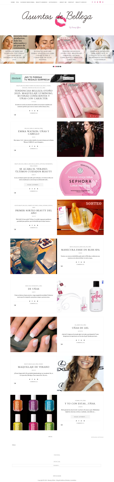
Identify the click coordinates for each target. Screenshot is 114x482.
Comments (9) (33, 227)
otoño (49, 85)
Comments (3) (33, 303)
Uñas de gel (80, 328)
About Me (63, 2)
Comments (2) (33, 191)
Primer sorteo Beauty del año (33, 211)
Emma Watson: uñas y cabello (33, 132)
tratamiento (48, 164)
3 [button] (57, 66)
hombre (77, 400)
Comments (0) (33, 113)
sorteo (50, 205)
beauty (18, 85)
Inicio (50, 436)
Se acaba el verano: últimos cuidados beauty (33, 170)
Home (13, 2)
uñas (43, 87)
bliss (77, 246)
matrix (37, 164)
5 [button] (60, 66)
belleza (23, 85)
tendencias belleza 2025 (35, 87)
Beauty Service (81, 2)
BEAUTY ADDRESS (41, 2)
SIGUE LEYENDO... (33, 184)
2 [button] (55, 66)
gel (76, 325)
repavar (45, 205)
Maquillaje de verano (33, 367)
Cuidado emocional (27, 2)
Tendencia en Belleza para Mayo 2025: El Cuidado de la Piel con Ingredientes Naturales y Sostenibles (100, 55)
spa (87, 246)
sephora (42, 164)
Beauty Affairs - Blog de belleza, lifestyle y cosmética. (62, 480)
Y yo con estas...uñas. (80, 403)
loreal (40, 205)
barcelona (73, 246)
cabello (31, 128)
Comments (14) (80, 342)
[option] (14, 49)
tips (81, 400)
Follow (14, 445)
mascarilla (32, 164)
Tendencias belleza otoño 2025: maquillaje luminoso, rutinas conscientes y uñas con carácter (71, 55)
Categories (53, 2)
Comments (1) (33, 148)
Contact (71, 2)
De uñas (33, 289)
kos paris (35, 205)
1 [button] (53, 66)
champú (30, 205)
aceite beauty (18, 205)
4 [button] (58, 66)
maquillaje (39, 85)
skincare (24, 87)
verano (35, 166)
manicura (33, 85)
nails (44, 85)
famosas (37, 128)
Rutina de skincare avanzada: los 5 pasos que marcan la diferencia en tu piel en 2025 (14, 55)
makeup (28, 85)
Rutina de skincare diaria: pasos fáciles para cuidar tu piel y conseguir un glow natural (42, 55)
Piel (17, 2)
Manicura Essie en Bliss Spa (80, 250)
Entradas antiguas (97, 437)
